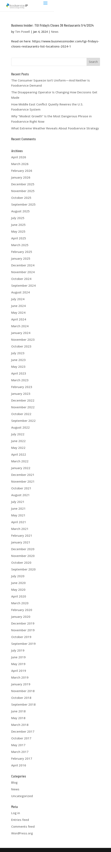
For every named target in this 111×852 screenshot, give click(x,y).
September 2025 (23, 204)
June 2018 (18, 711)
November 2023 (23, 339)
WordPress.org (22, 833)
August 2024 (20, 292)
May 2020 (18, 589)
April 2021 (18, 522)
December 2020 (22, 549)
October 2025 (21, 198)
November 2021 (23, 481)
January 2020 (20, 616)
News (54, 32)
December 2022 (22, 400)
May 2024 (18, 312)
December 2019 (22, 623)
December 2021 (22, 475)
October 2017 (21, 738)
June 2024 (18, 306)
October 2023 (21, 346)
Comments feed (23, 826)
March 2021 (20, 529)
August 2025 (20, 211)
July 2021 (17, 502)
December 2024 (22, 265)
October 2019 (21, 637)
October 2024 (21, 279)
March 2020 (20, 603)
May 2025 (18, 231)
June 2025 (18, 225)
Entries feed (20, 820)
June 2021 (18, 508)
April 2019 (18, 671)
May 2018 (18, 718)
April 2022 (18, 454)
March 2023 (20, 380)
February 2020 (21, 610)
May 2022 (18, 448)
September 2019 (23, 644)
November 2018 (23, 691)
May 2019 (18, 664)
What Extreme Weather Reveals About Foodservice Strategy (55, 128)
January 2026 (20, 177)
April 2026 (18, 157)
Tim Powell (22, 32)
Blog (14, 782)
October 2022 (21, 414)
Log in (15, 813)
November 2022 (23, 407)
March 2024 (20, 326)
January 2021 (20, 542)
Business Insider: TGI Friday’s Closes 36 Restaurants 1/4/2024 (52, 25)
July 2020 (17, 576)
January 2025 (20, 258)
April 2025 (18, 238)
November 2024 (23, 272)
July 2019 (17, 650)
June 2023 (18, 360)
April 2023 (18, 373)
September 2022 (23, 421)
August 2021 (20, 495)
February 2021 (21, 535)
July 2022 (17, 434)
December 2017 (22, 731)
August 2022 (20, 427)
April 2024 (18, 319)
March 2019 (20, 677)
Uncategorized (22, 796)
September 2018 (23, 704)
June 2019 (18, 657)
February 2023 (21, 387)
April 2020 (18, 596)
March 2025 (20, 245)
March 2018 (20, 725)
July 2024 (17, 299)
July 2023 (17, 353)
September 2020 (23, 569)
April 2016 (18, 765)
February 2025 (21, 252)
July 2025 (17, 218)
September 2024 (23, 285)
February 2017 (21, 758)
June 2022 (18, 441)
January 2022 (20, 468)
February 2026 (21, 171)
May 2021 (18, 515)
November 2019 (23, 630)
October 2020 (21, 562)
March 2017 (20, 752)
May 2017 (18, 745)
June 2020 (18, 583)
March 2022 (20, 461)
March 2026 (20, 164)
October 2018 (21, 698)
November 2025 (23, 191)
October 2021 (21, 488)
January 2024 (20, 333)
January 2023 (20, 393)
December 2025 (22, 184)
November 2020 (23, 556)
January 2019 (20, 684)
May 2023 (18, 366)
